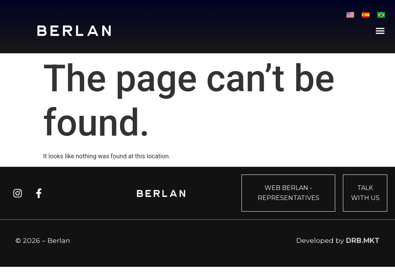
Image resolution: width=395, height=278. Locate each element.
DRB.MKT (363, 240)
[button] (380, 31)
